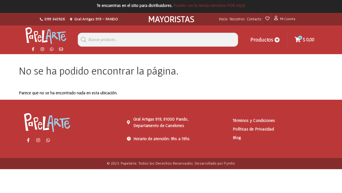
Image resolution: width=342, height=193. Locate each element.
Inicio (223, 19)
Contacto (254, 19)
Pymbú (229, 163)
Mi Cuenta (287, 19)
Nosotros (237, 19)
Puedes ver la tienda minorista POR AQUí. (209, 5)
